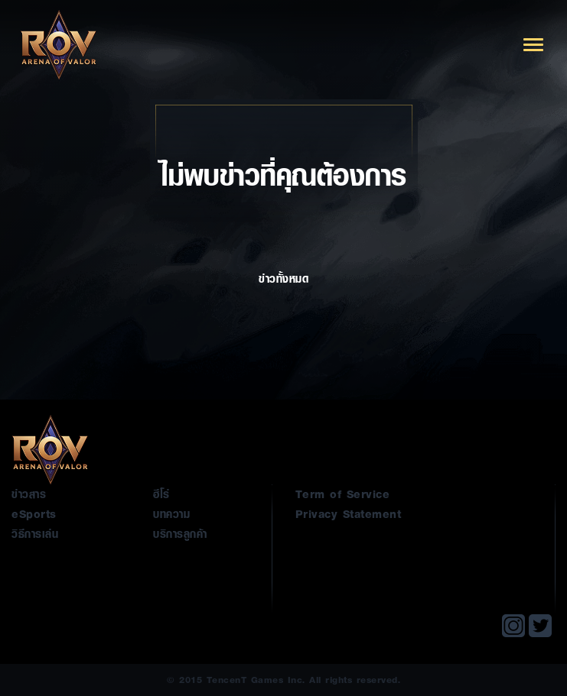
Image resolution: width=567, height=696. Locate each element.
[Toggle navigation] (533, 45)
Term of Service (342, 493)
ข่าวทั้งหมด (283, 296)
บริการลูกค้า (180, 533)
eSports (34, 513)
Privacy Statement (348, 513)
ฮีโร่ (161, 493)
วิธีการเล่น (34, 533)
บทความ (171, 513)
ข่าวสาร (28, 493)
